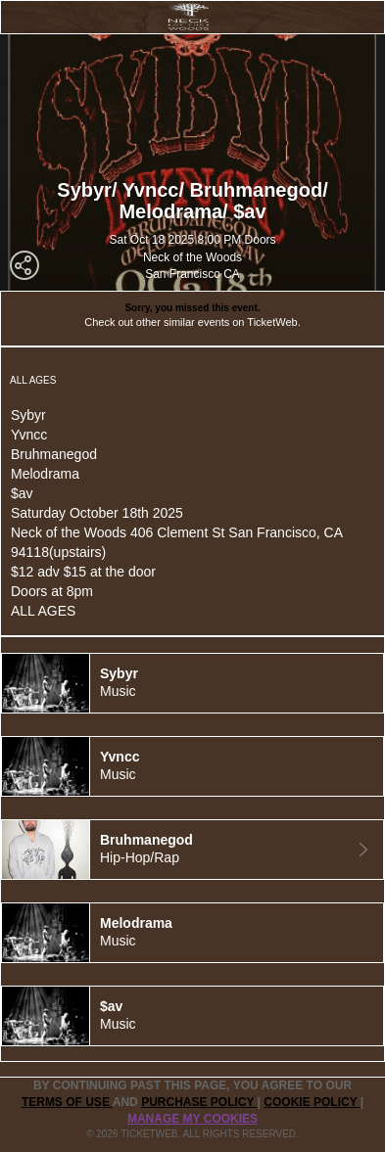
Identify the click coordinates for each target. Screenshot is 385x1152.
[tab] (192, 683)
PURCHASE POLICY (199, 1102)
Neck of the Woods (192, 257)
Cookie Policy (312, 1102)
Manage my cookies (192, 1119)
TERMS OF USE (67, 1102)
